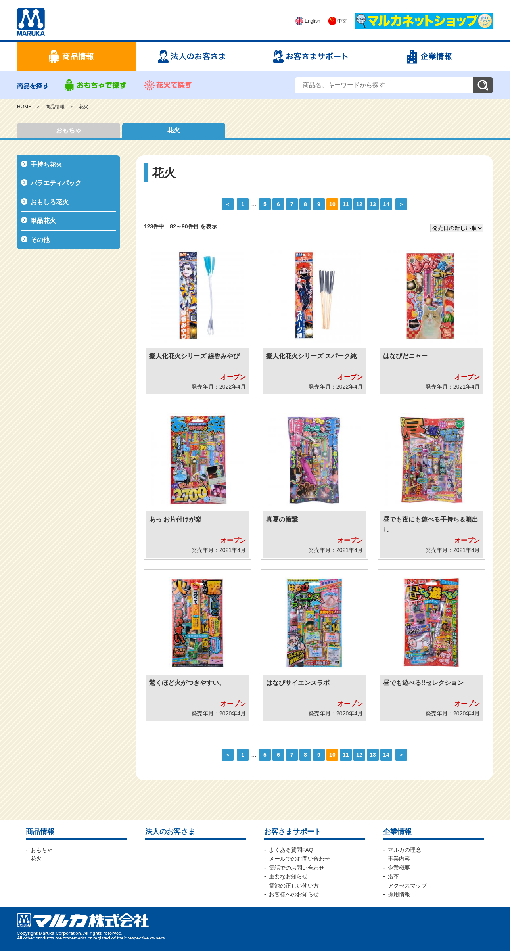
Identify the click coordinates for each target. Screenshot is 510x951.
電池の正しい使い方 (294, 885)
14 (386, 204)
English (307, 21)
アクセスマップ (407, 885)
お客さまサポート (292, 832)
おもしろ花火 (50, 202)
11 (345, 204)
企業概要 (399, 868)
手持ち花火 (46, 164)
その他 (40, 239)
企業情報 (397, 832)
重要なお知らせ (288, 876)
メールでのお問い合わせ (299, 858)
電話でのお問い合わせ (296, 868)
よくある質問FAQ (291, 850)
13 (372, 204)
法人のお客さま (170, 832)
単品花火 (43, 220)
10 (332, 204)
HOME (24, 106)
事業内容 (399, 858)
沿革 (393, 876)
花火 (83, 106)
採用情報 (399, 894)
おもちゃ (68, 130)
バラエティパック (56, 183)
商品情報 (55, 106)
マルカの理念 (404, 850)
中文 (337, 21)
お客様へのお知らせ (294, 894)
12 (359, 204)
